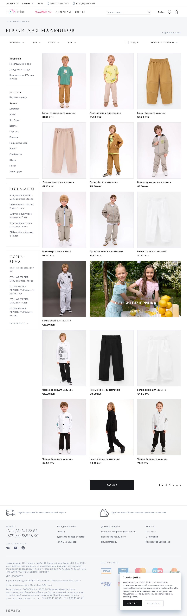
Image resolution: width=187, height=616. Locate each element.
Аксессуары (15, 171)
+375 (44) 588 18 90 (85, 3)
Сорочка (14, 131)
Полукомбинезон (18, 143)
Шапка (12, 160)
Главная (10, 21)
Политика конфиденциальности (118, 531)
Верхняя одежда (18, 97)
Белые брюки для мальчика (151, 251)
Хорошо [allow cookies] (132, 603)
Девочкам (63, 12)
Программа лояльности (113, 536)
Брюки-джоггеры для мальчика (59, 113)
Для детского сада (19, 69)
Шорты (13, 125)
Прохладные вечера (20, 63)
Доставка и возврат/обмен (71, 536)
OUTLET (80, 12)
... (177, 484)
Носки (12, 165)
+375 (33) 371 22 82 (60, 3)
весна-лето (22, 189)
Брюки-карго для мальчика (56, 251)
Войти (161, 12)
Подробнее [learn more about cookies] (154, 603)
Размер (14, 42)
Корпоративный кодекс (158, 541)
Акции (40, 3)
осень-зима (17, 259)
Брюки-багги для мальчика (151, 113)
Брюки (13, 103)
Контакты (151, 531)
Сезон (51, 42)
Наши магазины (109, 541)
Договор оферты (110, 526)
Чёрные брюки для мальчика (57, 389)
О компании (152, 536)
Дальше (112, 485)
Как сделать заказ (66, 526)
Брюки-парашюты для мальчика (154, 182)
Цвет (34, 42)
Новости (150, 526)
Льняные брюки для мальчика (105, 113)
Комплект (14, 137)
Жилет (13, 148)
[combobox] (165, 42)
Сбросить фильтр (171, 32)
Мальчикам (43, 12)
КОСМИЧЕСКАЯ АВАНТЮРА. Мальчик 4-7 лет (21, 312)
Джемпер (14, 108)
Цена (69, 42)
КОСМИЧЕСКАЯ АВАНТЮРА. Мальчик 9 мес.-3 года (22, 290)
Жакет (13, 114)
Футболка (14, 120)
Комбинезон (15, 154)
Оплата (61, 531)
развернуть (17, 323)
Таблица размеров (66, 541)
